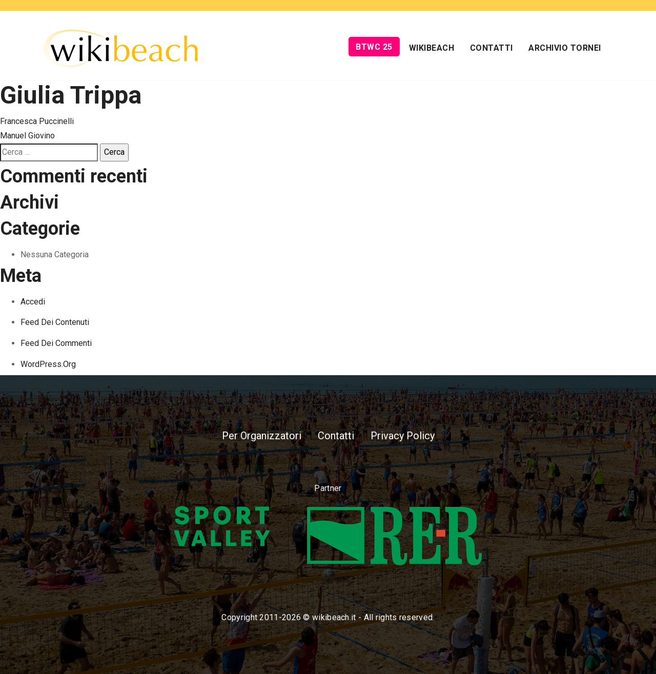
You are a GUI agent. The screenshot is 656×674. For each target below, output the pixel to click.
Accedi (32, 302)
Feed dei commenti (56, 343)
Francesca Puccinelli (37, 121)
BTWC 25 (374, 47)
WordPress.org (48, 364)
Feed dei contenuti (54, 322)
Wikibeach (432, 48)
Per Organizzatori (261, 436)
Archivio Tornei (564, 48)
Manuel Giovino (27, 135)
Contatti (491, 48)
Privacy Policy (403, 436)
